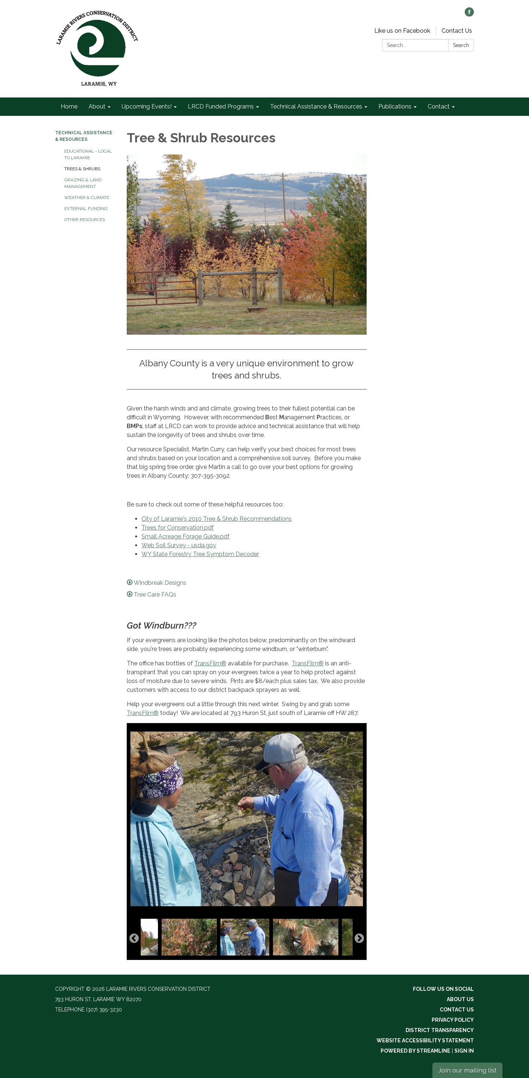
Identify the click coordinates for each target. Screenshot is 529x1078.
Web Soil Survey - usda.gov (178, 545)
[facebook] (469, 14)
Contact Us (457, 30)
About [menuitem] (97, 106)
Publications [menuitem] (394, 106)
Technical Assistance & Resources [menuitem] (316, 106)
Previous (134, 938)
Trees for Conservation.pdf (177, 527)
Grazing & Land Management (82, 183)
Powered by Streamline (415, 1051)
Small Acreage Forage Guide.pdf (185, 536)
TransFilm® (210, 663)
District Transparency (440, 1030)
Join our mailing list (467, 1070)
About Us (460, 999)
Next (359, 938)
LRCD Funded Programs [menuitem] (221, 106)
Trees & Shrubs (82, 168)
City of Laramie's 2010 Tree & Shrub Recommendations (216, 518)
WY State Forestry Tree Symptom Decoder (200, 554)
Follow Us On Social (443, 989)
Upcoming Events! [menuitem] (147, 106)
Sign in (464, 1051)
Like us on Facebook (402, 30)
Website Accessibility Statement (425, 1040)
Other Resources (84, 219)
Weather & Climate (86, 197)
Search (461, 45)
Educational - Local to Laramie (88, 154)
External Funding (86, 208)
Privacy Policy (453, 1020)
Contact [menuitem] (439, 106)
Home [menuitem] (69, 106)
